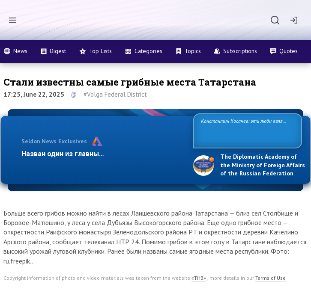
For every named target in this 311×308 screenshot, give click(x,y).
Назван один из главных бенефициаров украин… (102, 154)
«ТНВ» (198, 278)
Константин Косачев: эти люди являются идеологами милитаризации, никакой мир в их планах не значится (243, 130)
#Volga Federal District (115, 94)
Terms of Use (270, 278)
